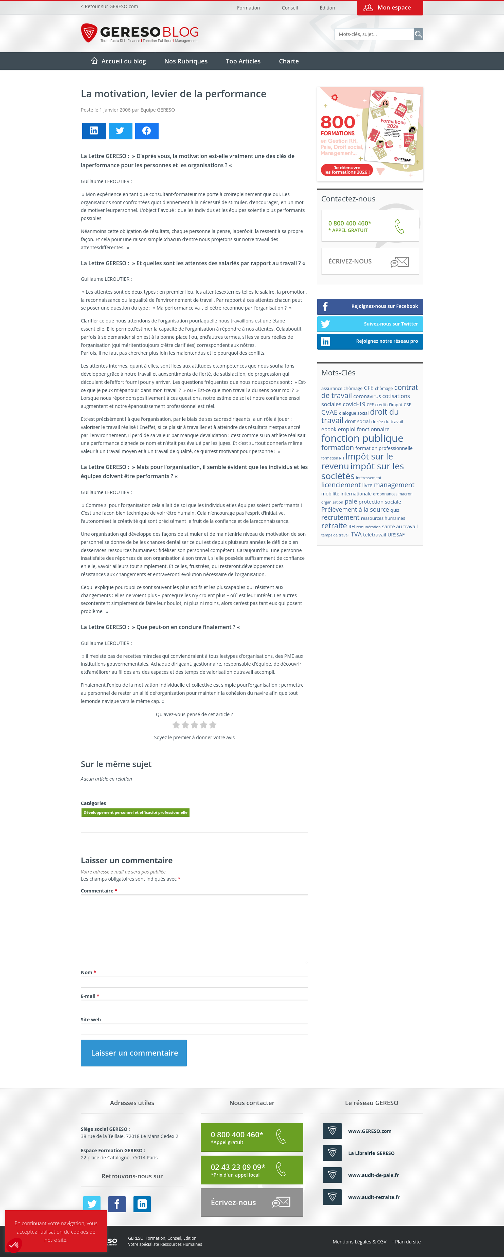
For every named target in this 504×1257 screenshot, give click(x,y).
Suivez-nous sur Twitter (369, 324)
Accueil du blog (124, 61)
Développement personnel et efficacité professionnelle (135, 812)
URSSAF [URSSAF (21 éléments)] (396, 534)
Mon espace (394, 7)
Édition (327, 7)
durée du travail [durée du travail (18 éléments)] (387, 421)
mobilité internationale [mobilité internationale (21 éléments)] (346, 493)
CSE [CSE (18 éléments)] (407, 404)
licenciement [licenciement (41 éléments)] (341, 484)
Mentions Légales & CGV (359, 1241)
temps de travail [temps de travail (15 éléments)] (335, 534)
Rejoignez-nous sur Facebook (369, 307)
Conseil (290, 7)
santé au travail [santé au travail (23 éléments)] (400, 526)
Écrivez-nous (368, 262)
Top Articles (243, 61)
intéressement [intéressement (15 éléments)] (368, 477)
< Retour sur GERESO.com (109, 6)
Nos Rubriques (186, 61)
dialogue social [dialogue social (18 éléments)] (353, 413)
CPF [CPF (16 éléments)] (370, 404)
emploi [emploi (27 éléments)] (347, 429)
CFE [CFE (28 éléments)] (369, 388)
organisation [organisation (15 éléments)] (332, 502)
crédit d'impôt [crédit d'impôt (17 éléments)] (388, 405)
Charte (289, 61)
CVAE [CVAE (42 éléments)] (329, 412)
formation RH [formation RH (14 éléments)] (332, 458)
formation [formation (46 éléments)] (337, 447)
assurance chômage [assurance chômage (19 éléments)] (342, 388)
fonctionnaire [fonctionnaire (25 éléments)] (373, 429)
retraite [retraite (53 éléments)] (334, 525)
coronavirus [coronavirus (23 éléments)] (367, 396)
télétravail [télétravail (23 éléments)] (374, 534)
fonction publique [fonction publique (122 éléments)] (362, 438)
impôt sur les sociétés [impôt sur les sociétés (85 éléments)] (362, 471)
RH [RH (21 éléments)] (351, 526)
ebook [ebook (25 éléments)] (329, 429)
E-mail (90, 996)
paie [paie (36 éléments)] (351, 501)
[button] (14, 1245)
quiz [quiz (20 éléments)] (395, 510)
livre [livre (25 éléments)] (367, 485)
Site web (91, 1019)
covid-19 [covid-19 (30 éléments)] (354, 404)
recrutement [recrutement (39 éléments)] (340, 517)
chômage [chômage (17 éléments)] (384, 388)
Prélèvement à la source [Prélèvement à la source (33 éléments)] (355, 509)
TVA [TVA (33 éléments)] (356, 534)
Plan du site (408, 1241)
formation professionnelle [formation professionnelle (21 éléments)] (384, 448)
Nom (88, 972)
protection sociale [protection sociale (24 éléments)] (380, 501)
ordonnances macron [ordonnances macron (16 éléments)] (393, 493)
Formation (248, 7)
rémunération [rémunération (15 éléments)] (368, 526)
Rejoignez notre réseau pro (369, 342)
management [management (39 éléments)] (394, 484)
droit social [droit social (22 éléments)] (357, 421)
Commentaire (99, 890)
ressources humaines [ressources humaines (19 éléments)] (383, 518)
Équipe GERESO (158, 109)
